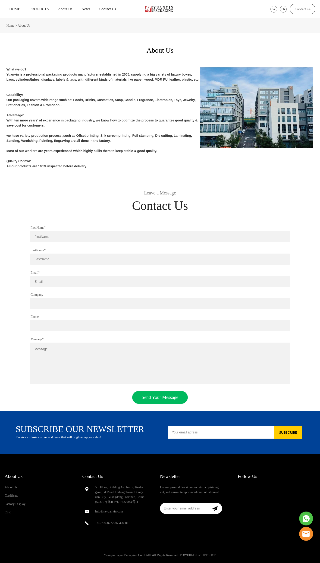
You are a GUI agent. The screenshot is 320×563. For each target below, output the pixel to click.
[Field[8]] (160, 236)
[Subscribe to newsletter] (214, 508)
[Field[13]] (160, 325)
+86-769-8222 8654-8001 (112, 523)
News (86, 9)
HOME (14, 9)
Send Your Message (160, 397)
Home (10, 25)
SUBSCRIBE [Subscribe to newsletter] (288, 432)
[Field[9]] (160, 259)
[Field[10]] (160, 281)
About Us (65, 9)
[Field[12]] (160, 303)
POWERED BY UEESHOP (198, 555)
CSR (8, 512)
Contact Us (107, 9)
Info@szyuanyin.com (109, 511)
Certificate (11, 495)
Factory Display (15, 504)
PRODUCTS (39, 9)
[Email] (221, 432)
